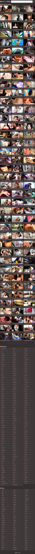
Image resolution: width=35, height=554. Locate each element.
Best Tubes (5, 1)
